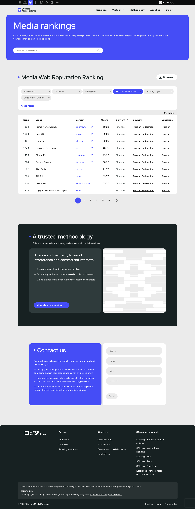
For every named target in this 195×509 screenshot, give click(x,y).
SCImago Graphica (146, 466)
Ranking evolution (68, 449)
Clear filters (27, 105)
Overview (63, 444)
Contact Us (104, 454)
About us (155, 10)
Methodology (137, 10)
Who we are (104, 444)
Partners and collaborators (112, 449)
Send (112, 396)
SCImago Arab (144, 461)
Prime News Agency (46, 127)
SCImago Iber (143, 456)
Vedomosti (41, 183)
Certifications (105, 439)
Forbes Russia (43, 162)
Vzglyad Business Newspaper (51, 190)
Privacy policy (171, 504)
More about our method (50, 305)
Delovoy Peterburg (46, 148)
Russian (166, 127)
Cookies (149, 504)
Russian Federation (143, 127)
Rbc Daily (41, 169)
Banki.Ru (40, 134)
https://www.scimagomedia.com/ (106, 494)
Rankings (101, 10)
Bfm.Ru (40, 141)
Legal (158, 504)
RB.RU (39, 176)
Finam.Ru (41, 155)
